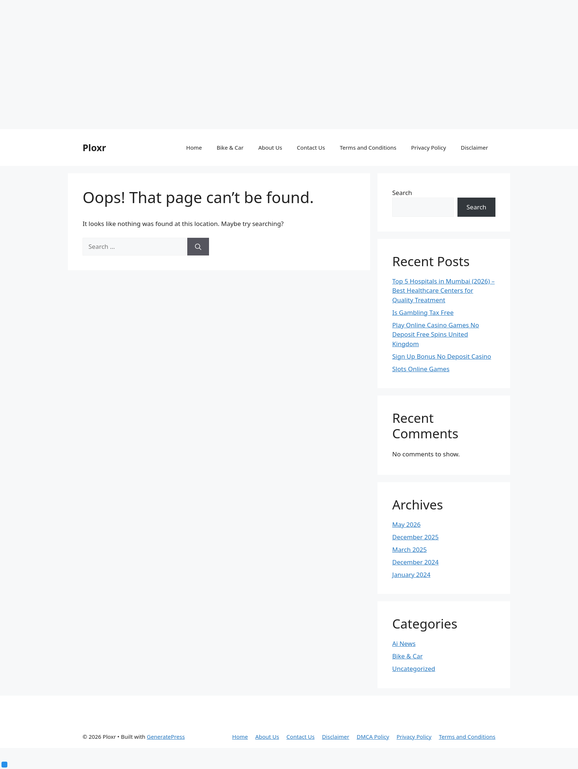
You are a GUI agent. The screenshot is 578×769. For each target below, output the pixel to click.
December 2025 (415, 537)
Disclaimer (474, 147)
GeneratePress (166, 736)
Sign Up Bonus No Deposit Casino (441, 356)
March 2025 (409, 549)
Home (194, 147)
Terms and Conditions (368, 147)
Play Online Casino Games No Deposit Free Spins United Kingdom (435, 334)
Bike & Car (230, 147)
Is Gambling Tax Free (422, 312)
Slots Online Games (420, 369)
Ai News (403, 643)
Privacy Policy (428, 147)
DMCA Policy (372, 736)
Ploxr (94, 147)
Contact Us (311, 147)
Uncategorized (413, 668)
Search (402, 192)
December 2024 (415, 562)
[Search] (198, 246)
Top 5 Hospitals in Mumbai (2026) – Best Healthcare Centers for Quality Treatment (443, 290)
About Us (270, 147)
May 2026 (406, 524)
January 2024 (411, 574)
